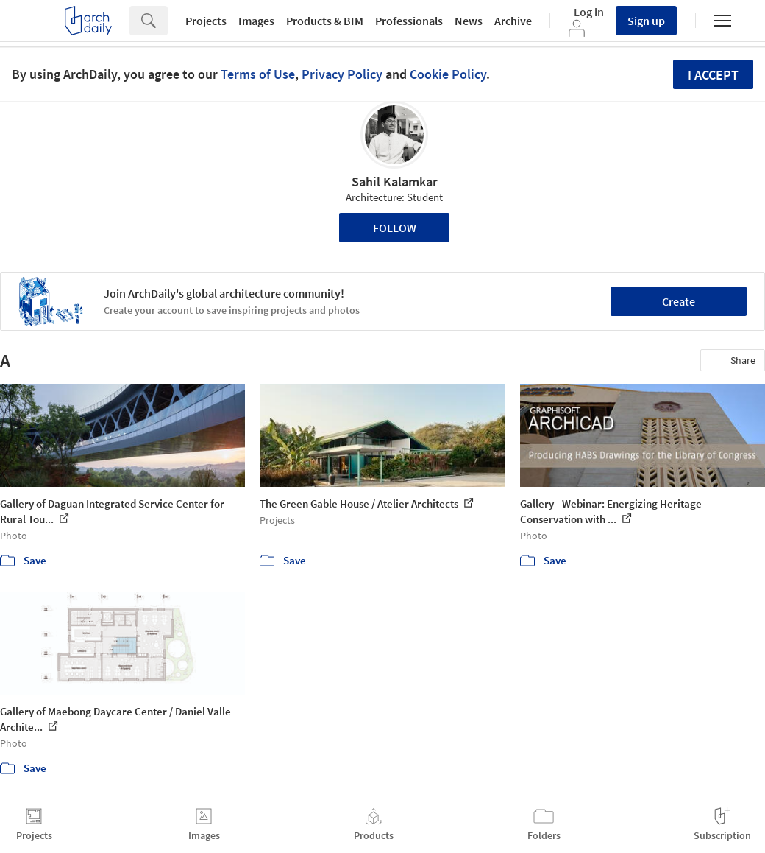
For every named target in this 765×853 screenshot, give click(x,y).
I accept (713, 74)
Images (256, 21)
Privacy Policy (342, 74)
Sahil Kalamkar (395, 181)
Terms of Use (258, 74)
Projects (206, 21)
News (469, 21)
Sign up (646, 20)
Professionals (409, 21)
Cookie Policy (448, 74)
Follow (394, 227)
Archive (513, 21)
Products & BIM (324, 21)
